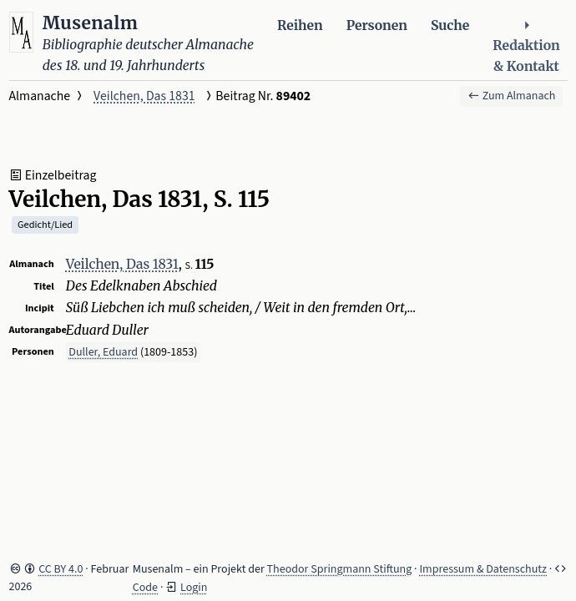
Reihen (300, 25)
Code (145, 587)
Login (193, 587)
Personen (376, 25)
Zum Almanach (511, 96)
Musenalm (91, 23)
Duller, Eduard (103, 352)
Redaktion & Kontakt (526, 46)
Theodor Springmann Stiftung (339, 569)
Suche (450, 25)
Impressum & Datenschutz (483, 569)
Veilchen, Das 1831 (144, 96)
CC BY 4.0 (60, 569)
